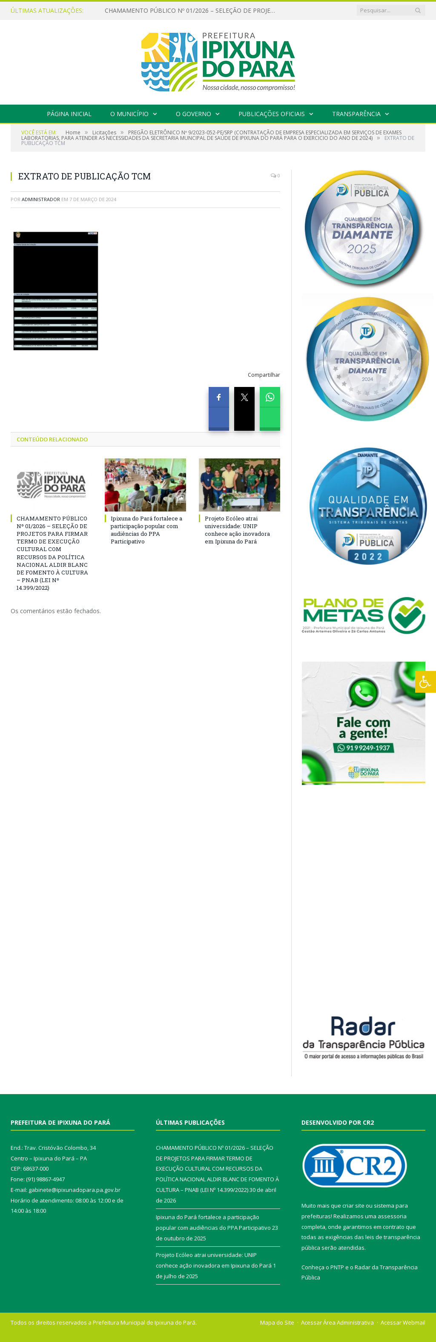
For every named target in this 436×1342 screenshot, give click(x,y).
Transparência (356, 114)
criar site (353, 1205)
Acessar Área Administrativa (337, 1322)
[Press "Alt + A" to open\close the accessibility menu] (425, 682)
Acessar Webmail (403, 1322)
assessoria (392, 1216)
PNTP (337, 1267)
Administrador (41, 199)
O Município (129, 114)
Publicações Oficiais (271, 114)
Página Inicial (69, 114)
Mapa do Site (277, 1322)
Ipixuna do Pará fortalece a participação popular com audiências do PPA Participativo (146, 530)
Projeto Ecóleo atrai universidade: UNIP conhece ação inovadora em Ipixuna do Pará (237, 530)
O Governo (193, 114)
